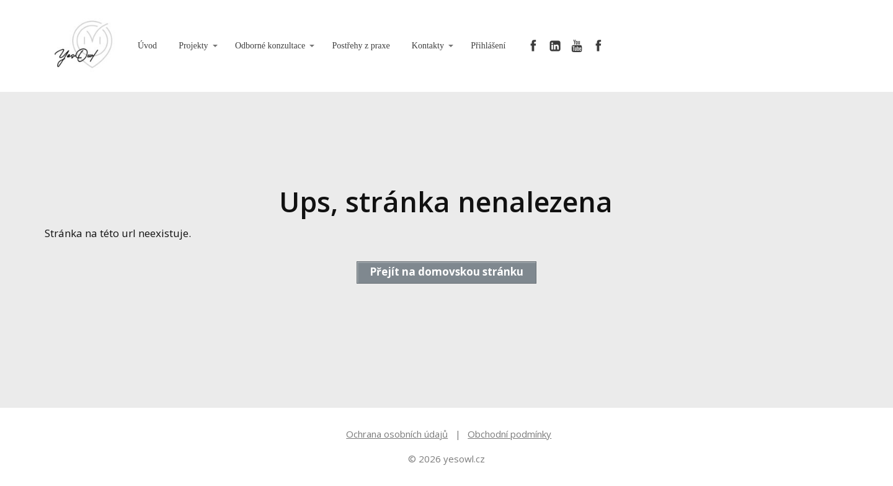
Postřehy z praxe (360, 45)
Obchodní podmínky (509, 434)
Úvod (147, 45)
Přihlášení (488, 45)
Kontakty (428, 45)
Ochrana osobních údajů (397, 434)
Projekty (193, 45)
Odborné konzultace (270, 45)
